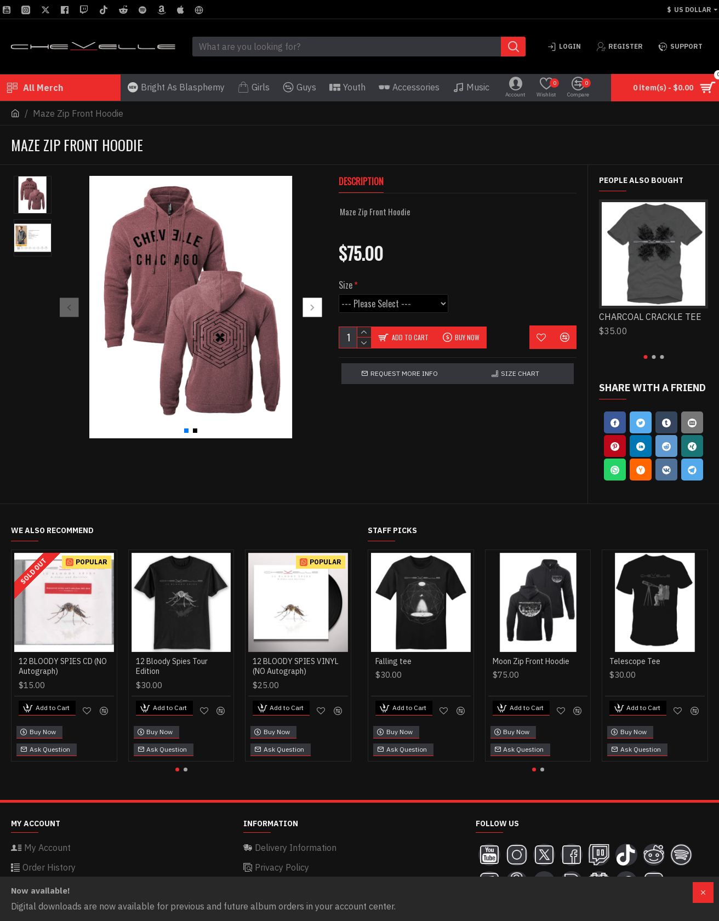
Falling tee (393, 661)
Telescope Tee (634, 661)
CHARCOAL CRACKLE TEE (650, 316)
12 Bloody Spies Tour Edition (172, 666)
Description (361, 182)
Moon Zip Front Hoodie (531, 661)
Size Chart (520, 361)
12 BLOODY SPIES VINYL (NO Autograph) (296, 666)
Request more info (404, 361)
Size (345, 272)
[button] (69, 307)
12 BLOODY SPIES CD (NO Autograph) (63, 666)
